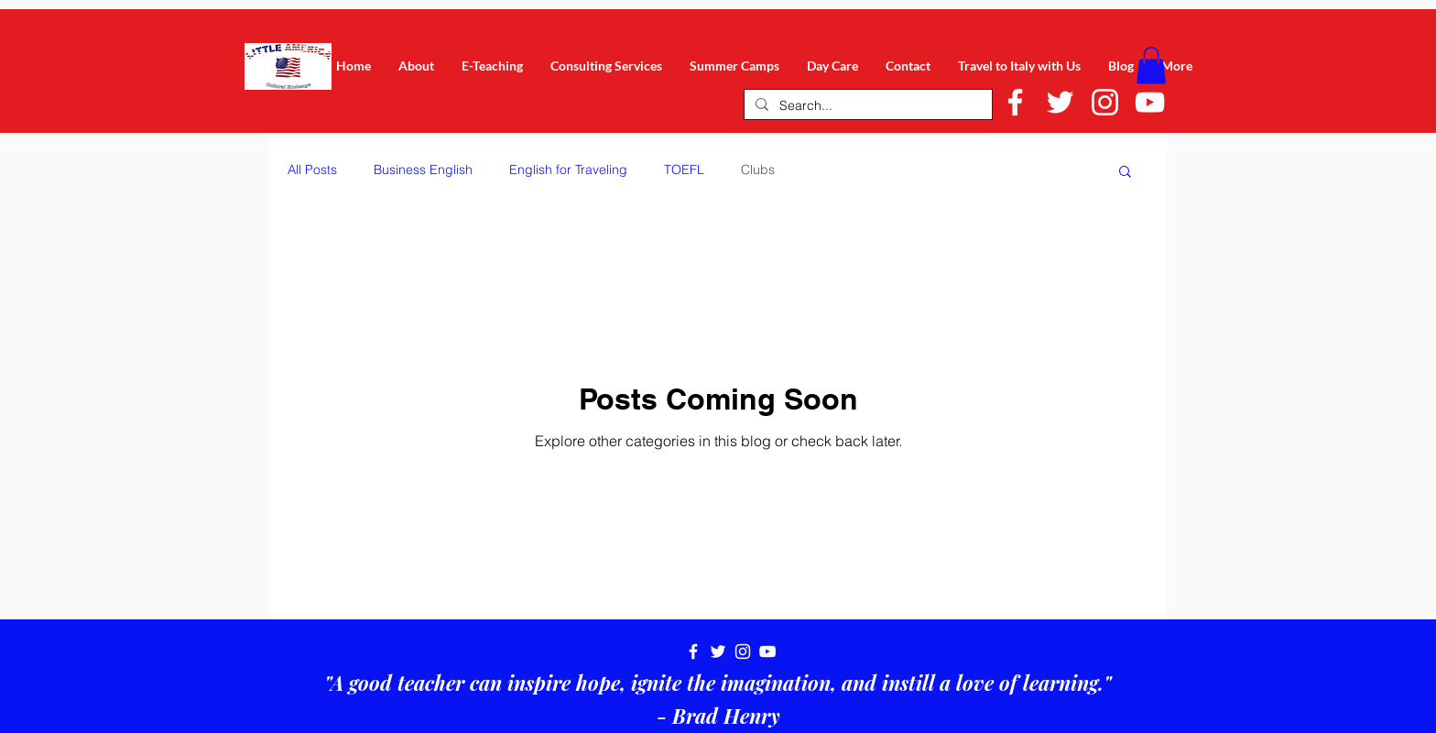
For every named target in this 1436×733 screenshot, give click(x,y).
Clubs (758, 169)
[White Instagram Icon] (1105, 102)
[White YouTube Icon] (1150, 102)
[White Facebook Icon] (1015, 102)
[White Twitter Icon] (1060, 102)
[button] (1151, 65)
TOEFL (684, 169)
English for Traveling (568, 169)
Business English (423, 169)
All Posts (312, 169)
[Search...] (866, 106)
